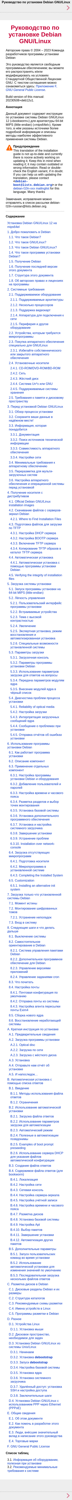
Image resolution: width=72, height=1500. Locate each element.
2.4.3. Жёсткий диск (24, 378)
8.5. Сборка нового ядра (26, 1015)
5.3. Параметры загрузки (26, 652)
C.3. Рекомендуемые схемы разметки (35, 1303)
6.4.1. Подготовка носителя (29, 861)
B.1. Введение (19, 1088)
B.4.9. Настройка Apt (25, 1224)
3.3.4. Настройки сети (25, 457)
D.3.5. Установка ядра (26, 1372)
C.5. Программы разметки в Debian (34, 1313)
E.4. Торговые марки (23, 1441)
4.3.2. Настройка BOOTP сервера (34, 538)
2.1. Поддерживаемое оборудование (35, 294)
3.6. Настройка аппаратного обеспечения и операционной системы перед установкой (36, 484)
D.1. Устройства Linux (24, 1324)
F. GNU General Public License (28, 1446)
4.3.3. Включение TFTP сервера (33, 543)
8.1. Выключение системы (27, 936)
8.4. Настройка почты (24, 987)
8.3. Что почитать (21, 982)
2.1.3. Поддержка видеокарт (30, 310)
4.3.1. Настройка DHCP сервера (33, 533)
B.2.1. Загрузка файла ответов (32, 1116)
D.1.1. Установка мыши (26, 1329)
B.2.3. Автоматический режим (31, 1130)
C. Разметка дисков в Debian (27, 1284)
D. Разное (14, 1319)
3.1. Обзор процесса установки (31, 411)
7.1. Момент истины (23, 903)
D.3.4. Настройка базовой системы (35, 1367)
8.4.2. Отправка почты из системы (34, 1001)
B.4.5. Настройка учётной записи (33, 1200)
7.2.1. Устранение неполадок (30, 917)
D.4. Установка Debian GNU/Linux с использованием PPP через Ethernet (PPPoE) (35, 1404)
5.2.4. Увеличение (23, 626)
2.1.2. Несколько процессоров (31, 305)
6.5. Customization (21, 880)
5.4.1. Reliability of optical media (32, 706)
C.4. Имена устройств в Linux (29, 1308)
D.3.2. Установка (31, 1357)
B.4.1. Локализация (24, 1179)
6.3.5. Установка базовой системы (34, 810)
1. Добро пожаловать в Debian (28, 232)
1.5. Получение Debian (25, 261)
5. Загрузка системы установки (29, 584)
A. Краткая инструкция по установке (33, 1029)
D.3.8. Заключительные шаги (31, 1395)
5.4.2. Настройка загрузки (28, 712)
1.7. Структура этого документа (31, 275)
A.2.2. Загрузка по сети (26, 1050)
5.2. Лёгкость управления (27, 598)
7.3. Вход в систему (23, 922)
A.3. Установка (19, 1060)
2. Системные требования (26, 289)
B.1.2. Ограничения (24, 1102)
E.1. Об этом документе (26, 1418)
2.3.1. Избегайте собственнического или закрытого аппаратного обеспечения (35, 354)
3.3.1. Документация (24, 434)
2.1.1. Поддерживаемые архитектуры (36, 299)
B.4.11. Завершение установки (32, 1235)
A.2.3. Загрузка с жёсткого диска (33, 1055)
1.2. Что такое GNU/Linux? (27, 242)
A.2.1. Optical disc (22, 1044)
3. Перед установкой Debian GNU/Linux (35, 406)
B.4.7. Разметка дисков (26, 1214)
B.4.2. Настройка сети (25, 1184)
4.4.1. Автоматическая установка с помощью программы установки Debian (35, 566)
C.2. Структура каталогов (27, 1298)
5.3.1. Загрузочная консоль (29, 657)
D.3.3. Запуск (29, 1362)
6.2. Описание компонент (27, 761)
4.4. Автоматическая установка (31, 557)
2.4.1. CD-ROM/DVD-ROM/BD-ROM (35, 368)
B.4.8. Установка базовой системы (34, 1219)
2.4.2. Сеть (18, 373)
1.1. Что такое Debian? (25, 237)
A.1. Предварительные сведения (32, 1034)
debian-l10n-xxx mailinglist (31, 188)
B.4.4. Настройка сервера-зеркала (34, 1195)
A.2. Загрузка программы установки (34, 1039)
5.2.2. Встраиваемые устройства (33, 612)
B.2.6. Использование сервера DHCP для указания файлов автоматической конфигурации (36, 1156)
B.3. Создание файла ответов (30, 1165)
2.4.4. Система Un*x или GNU (31, 383)
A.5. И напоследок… (23, 1074)
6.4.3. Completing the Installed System (36, 875)
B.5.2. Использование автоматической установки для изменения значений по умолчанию (35, 1266)
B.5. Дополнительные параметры (32, 1249)
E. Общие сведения (21, 1413)
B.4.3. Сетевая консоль (26, 1190)
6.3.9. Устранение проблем (29, 838)
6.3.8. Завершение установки (31, 833)
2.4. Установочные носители (29, 363)
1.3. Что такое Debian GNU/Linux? (33, 247)
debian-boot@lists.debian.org (32, 183)
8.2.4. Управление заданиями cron (34, 977)
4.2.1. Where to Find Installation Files (35, 519)
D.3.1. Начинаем (22, 1352)
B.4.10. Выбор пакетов (26, 1229)
